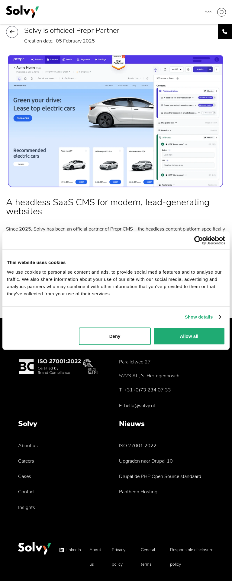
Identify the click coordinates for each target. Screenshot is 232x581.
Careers (26, 461)
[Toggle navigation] (215, 12)
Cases (24, 476)
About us (28, 445)
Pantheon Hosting (138, 491)
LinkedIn (73, 550)
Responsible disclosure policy (191, 557)
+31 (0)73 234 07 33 (147, 390)
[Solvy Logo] (34, 551)
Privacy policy (118, 557)
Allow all (189, 335)
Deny (115, 335)
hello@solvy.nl (139, 405)
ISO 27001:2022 (137, 445)
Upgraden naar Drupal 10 (146, 461)
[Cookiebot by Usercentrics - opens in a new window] (198, 240)
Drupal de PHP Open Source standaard (160, 476)
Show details (199, 316)
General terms (148, 557)
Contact (26, 491)
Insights (26, 507)
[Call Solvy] (225, 31)
